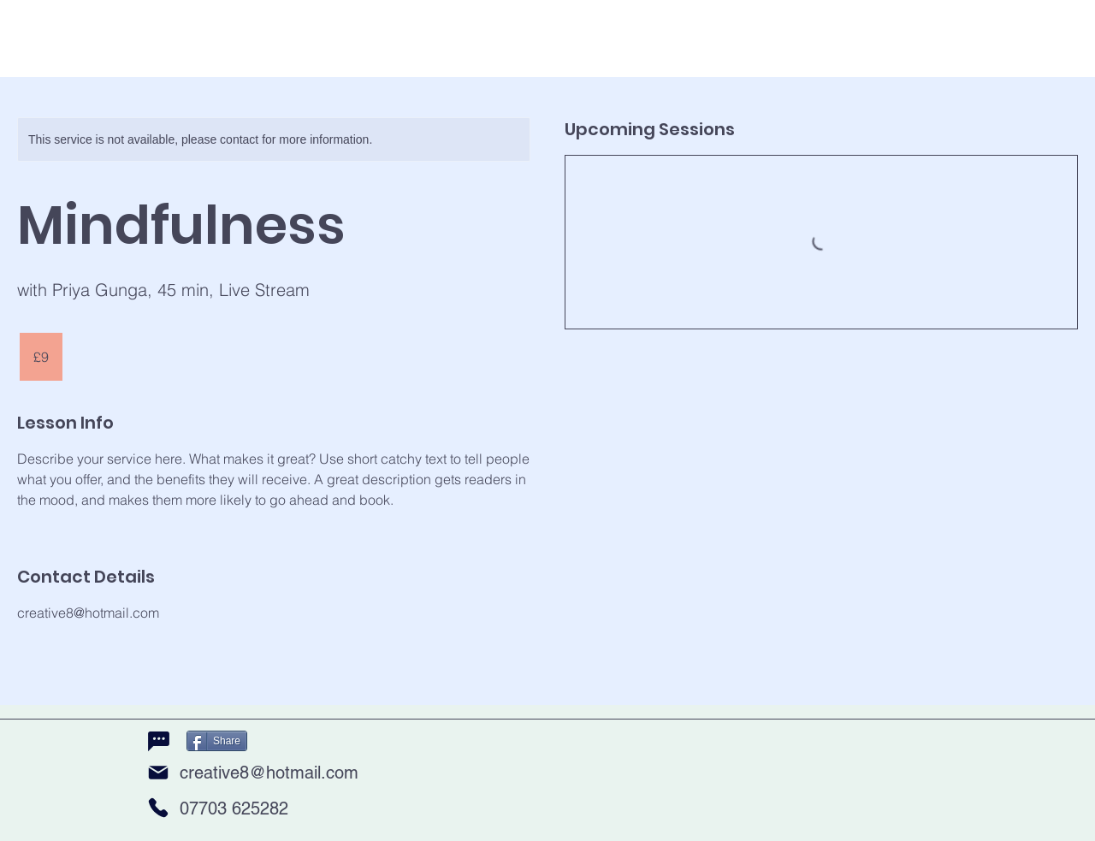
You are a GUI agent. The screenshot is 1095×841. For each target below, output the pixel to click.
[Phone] (158, 808)
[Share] (216, 741)
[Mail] (158, 772)
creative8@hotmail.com (269, 772)
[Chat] (158, 742)
